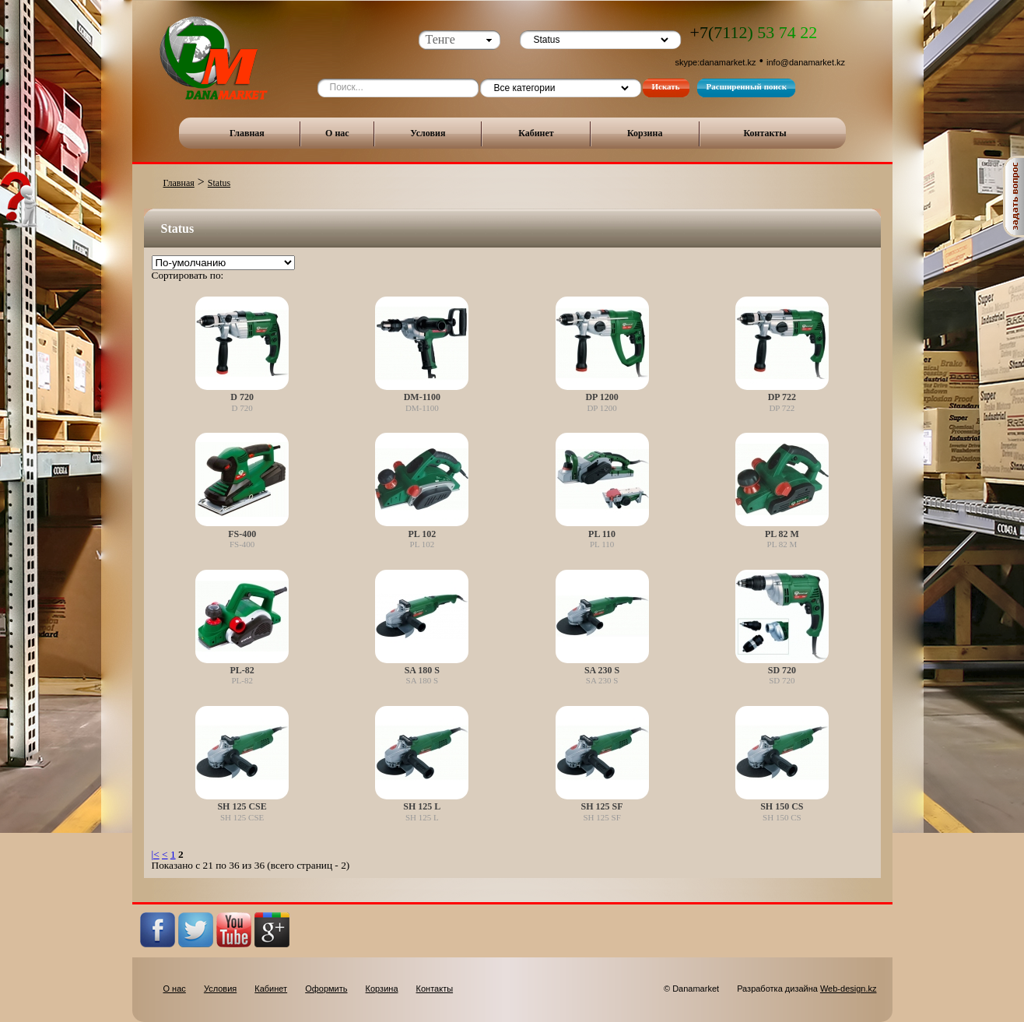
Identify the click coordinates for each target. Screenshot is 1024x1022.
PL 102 (423, 534)
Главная (247, 133)
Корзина (645, 133)
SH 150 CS (781, 806)
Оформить (326, 988)
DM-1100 (422, 397)
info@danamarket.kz (805, 62)
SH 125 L (421, 806)
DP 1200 (601, 397)
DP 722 (782, 397)
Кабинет (536, 133)
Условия (427, 133)
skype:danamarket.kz (715, 62)
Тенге (440, 39)
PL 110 (601, 534)
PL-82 (242, 670)
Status (219, 182)
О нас (337, 133)
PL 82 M (782, 534)
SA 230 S (601, 670)
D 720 (242, 397)
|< (156, 854)
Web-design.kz (848, 988)
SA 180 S (422, 670)
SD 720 (782, 670)
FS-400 (242, 534)
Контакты (764, 133)
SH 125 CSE (241, 806)
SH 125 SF (602, 806)
